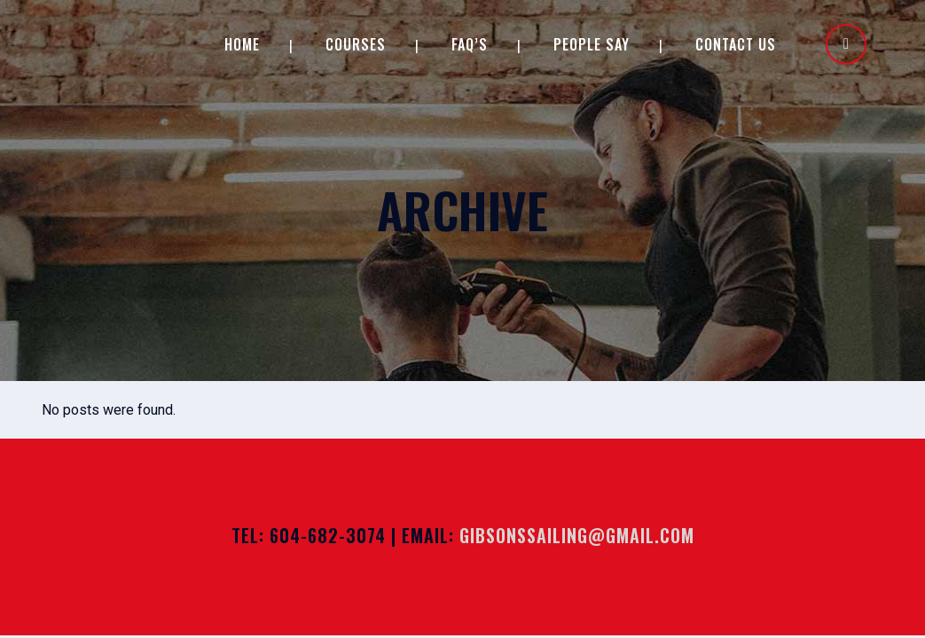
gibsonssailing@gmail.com (576, 535)
